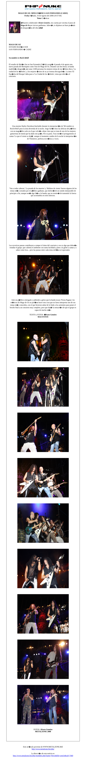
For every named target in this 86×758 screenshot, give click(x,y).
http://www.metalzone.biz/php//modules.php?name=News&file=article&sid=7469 (43, 756)
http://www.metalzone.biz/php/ (43, 749)
